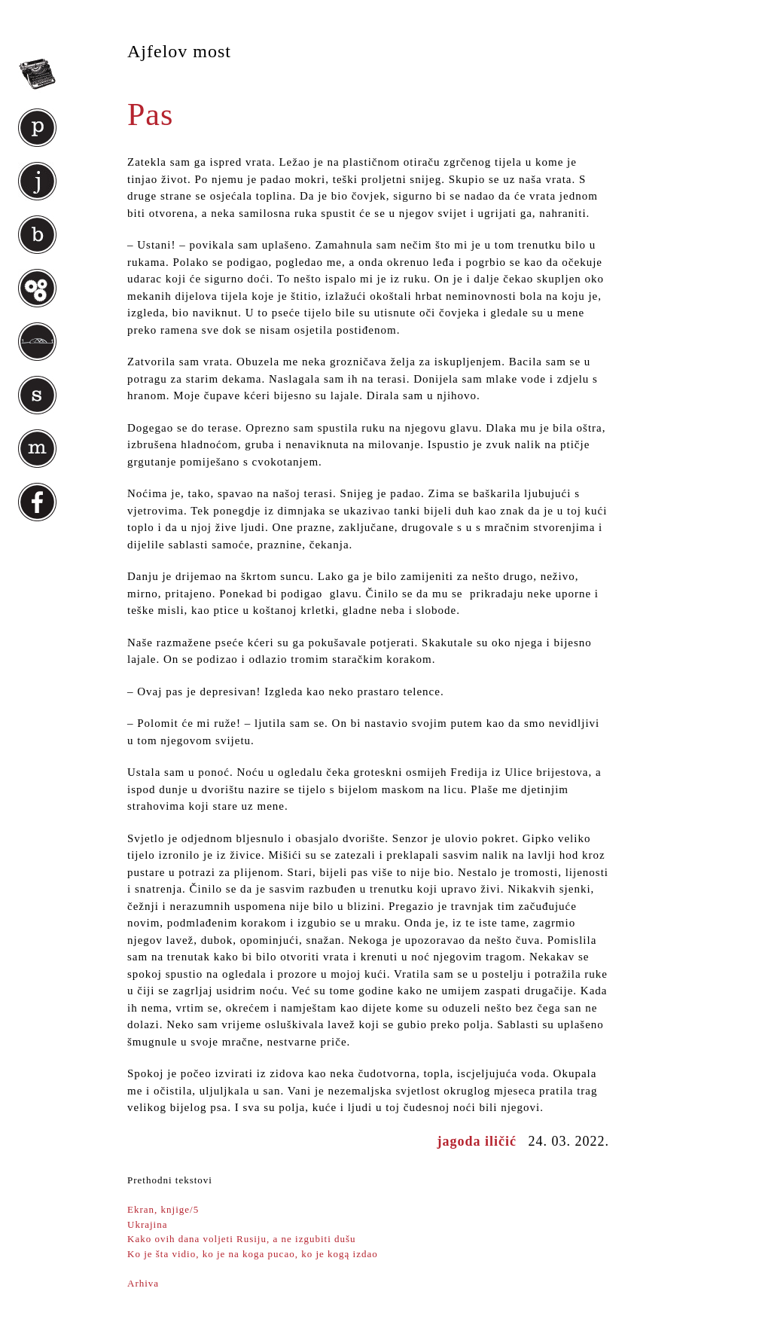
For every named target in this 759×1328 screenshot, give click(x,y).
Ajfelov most (179, 51)
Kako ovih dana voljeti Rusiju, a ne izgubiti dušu (241, 1238)
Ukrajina (147, 1224)
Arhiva (143, 1283)
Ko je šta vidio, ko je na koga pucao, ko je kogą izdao (252, 1253)
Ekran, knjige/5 (163, 1209)
